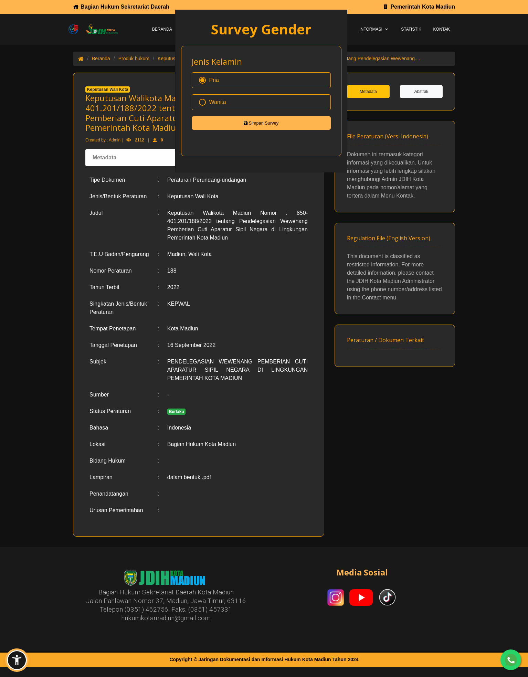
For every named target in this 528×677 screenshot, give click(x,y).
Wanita (212, 102)
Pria (209, 80)
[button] (17, 660)
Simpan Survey (261, 123)
